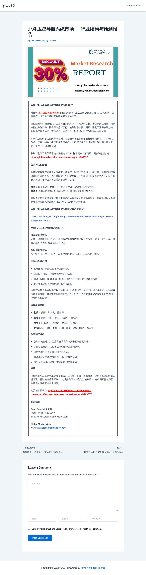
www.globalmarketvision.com (51, 427)
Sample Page (134, 5)
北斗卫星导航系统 (47, 112)
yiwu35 (9, 5)
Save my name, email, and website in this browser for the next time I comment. (67, 529)
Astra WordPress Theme (93, 567)
